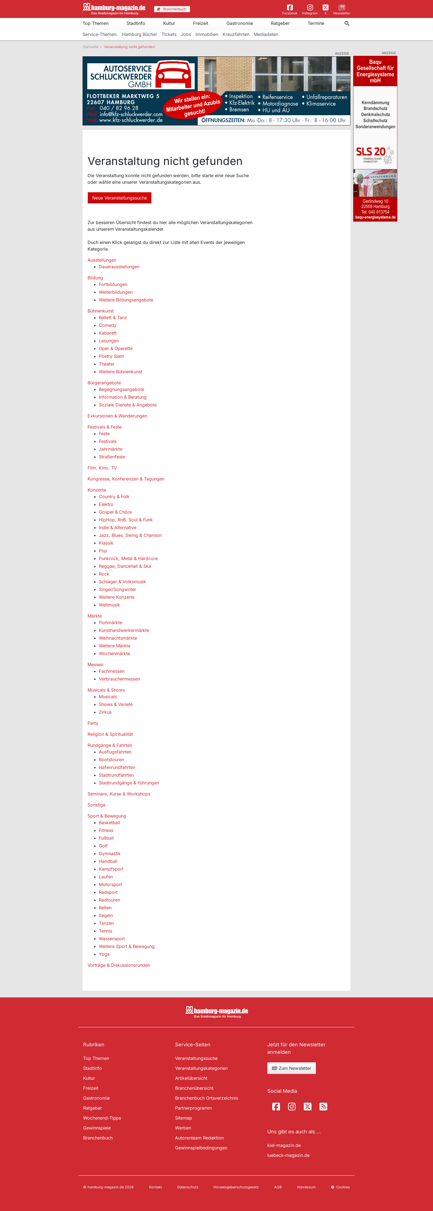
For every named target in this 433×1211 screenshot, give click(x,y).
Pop (103, 550)
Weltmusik (109, 605)
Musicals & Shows (106, 690)
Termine (316, 23)
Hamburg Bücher (139, 34)
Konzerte (97, 490)
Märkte (95, 616)
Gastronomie (239, 23)
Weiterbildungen (116, 292)
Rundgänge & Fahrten (110, 745)
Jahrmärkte (110, 449)
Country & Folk (114, 496)
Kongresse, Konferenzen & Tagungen (126, 479)
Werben (183, 1128)
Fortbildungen (113, 284)
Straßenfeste (112, 456)
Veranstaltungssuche (196, 1058)
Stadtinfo (135, 23)
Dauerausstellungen (119, 266)
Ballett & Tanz (113, 317)
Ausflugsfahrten (115, 752)
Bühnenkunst (101, 311)
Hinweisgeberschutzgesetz (236, 1187)
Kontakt (155, 1187)
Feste (104, 433)
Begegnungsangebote (121, 389)
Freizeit (200, 23)
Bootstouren (111, 759)
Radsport (108, 892)
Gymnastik (110, 853)
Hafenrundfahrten (117, 767)
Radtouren (109, 900)
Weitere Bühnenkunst (120, 371)
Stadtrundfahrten (116, 775)
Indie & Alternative (117, 527)
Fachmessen (112, 671)
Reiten (105, 907)
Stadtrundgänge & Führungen (129, 783)
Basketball (109, 822)
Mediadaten (266, 34)
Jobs (186, 34)
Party (93, 723)
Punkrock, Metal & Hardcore (128, 558)
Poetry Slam (111, 356)
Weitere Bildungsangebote (126, 300)
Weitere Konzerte (116, 597)
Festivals (108, 441)
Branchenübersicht (194, 1088)
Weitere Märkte (114, 645)
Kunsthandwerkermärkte (124, 630)
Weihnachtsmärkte (118, 638)
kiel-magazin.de (284, 1145)
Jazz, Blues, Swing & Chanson (130, 535)
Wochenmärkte (114, 653)
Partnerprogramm (193, 1108)
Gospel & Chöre (115, 512)
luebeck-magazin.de (288, 1155)
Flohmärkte (110, 622)
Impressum (306, 1187)
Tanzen (106, 923)
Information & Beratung (123, 397)
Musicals (108, 696)
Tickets (169, 34)
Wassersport (112, 938)
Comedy (108, 325)
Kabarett (108, 333)
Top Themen (96, 23)
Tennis (105, 931)
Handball (108, 861)
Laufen (106, 876)
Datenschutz (187, 1187)
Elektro (106, 504)
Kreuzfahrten (236, 34)
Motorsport (110, 884)
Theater (107, 364)
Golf (103, 846)
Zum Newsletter (291, 1068)
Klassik (106, 543)
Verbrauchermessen (119, 679)
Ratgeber (280, 23)
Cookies (340, 1187)
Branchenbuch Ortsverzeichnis (206, 1098)
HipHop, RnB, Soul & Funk (126, 519)
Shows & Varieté (116, 704)
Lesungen (109, 340)
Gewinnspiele (97, 1128)
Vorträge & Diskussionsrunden (119, 965)
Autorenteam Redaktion (199, 1138)
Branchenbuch (98, 1138)
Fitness (106, 830)
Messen (95, 664)
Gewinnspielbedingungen (201, 1147)
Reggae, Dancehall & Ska (125, 566)
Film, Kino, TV (102, 468)
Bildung (95, 277)
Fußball (106, 838)
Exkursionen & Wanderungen (117, 416)
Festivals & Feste (105, 427)
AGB (278, 1187)
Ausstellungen (102, 260)
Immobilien (207, 34)
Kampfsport (111, 869)
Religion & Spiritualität (110, 734)
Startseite (91, 46)
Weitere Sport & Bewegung (127, 946)
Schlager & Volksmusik (122, 581)
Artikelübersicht (191, 1078)
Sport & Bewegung (107, 816)
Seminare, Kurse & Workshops (119, 794)
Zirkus (105, 712)
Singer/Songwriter (117, 589)
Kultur (169, 23)
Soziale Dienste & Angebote (128, 405)
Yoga (104, 954)
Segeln (106, 915)
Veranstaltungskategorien (201, 1068)
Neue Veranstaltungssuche (119, 198)
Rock (104, 574)
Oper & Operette (116, 348)
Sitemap (183, 1118)
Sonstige (96, 805)
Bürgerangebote (104, 382)
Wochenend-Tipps (102, 1118)
